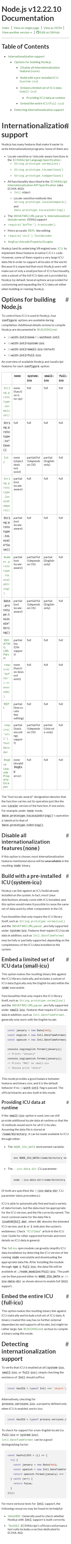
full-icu (12, 1248)
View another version (17, 32)
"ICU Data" (33, 1231)
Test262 (13, 1525)
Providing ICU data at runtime (45, 97)
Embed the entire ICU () (42, 103)
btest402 (14, 1516)
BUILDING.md (47, 329)
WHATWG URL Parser (6, 649)
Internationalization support (26, 56)
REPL (31, 230)
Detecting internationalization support (39, 109)
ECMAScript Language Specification (36, 160)
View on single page (26, 27)
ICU (60, 248)
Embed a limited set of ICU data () (41, 89)
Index (5, 27)
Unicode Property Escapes (30, 241)
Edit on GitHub (48, 32)
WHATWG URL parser (29, 216)
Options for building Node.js (32, 62)
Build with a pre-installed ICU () (39, 79)
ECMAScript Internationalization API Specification (37, 183)
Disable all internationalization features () (40, 69)
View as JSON (53, 27)
